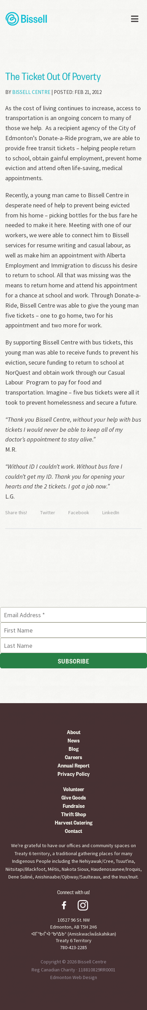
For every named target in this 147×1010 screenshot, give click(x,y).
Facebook (78, 512)
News (74, 740)
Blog (74, 748)
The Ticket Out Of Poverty (53, 76)
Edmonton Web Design (73, 977)
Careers (73, 757)
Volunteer (73, 789)
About (73, 731)
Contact (73, 830)
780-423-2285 (73, 947)
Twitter (47, 512)
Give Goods (73, 797)
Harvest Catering (74, 822)
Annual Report (73, 765)
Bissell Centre (31, 92)
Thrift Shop (73, 814)
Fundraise (74, 805)
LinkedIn (110, 512)
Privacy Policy (74, 773)
